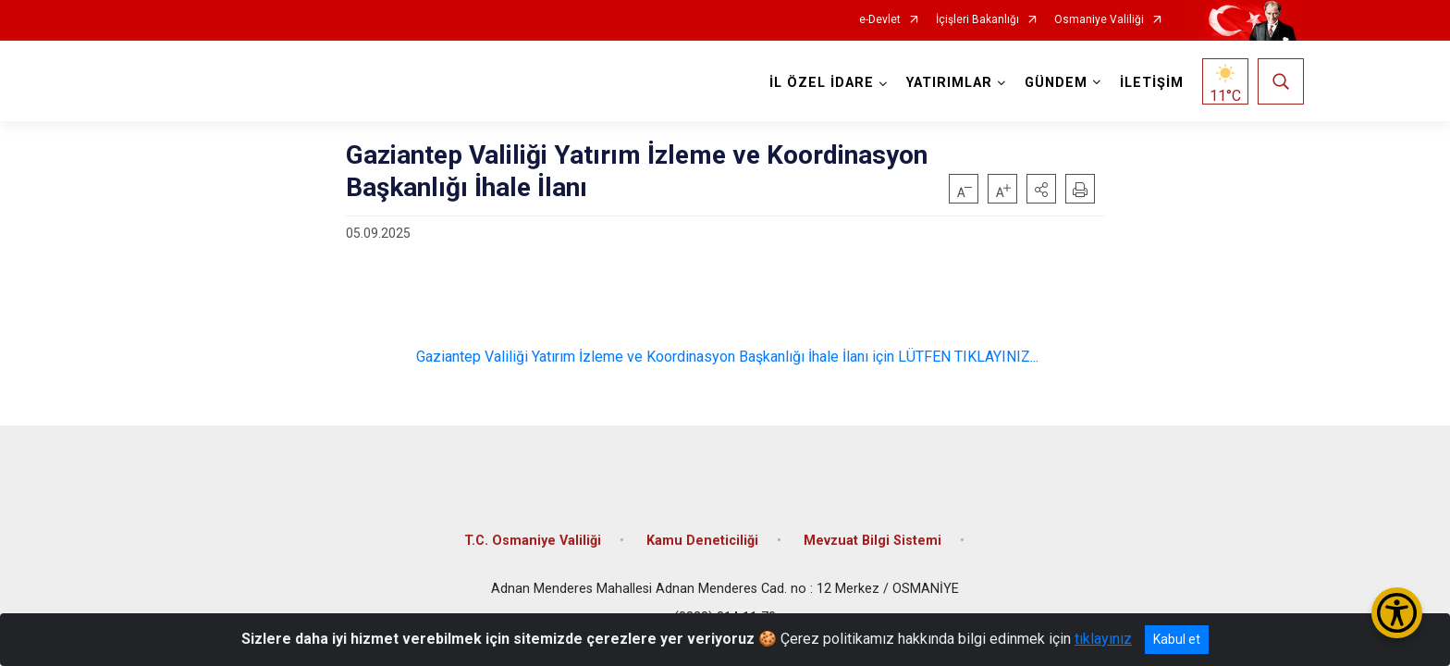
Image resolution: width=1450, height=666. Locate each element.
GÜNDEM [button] (1053, 83)
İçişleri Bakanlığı (977, 20)
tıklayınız (1103, 639)
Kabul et (1176, 639)
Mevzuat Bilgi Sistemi (872, 529)
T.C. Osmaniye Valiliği (532, 529)
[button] (1041, 189)
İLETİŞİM (1149, 83)
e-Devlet (880, 20)
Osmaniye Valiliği (1099, 20)
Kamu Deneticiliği (702, 529)
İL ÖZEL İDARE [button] (819, 83)
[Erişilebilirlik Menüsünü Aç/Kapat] (1396, 612)
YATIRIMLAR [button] (946, 83)
